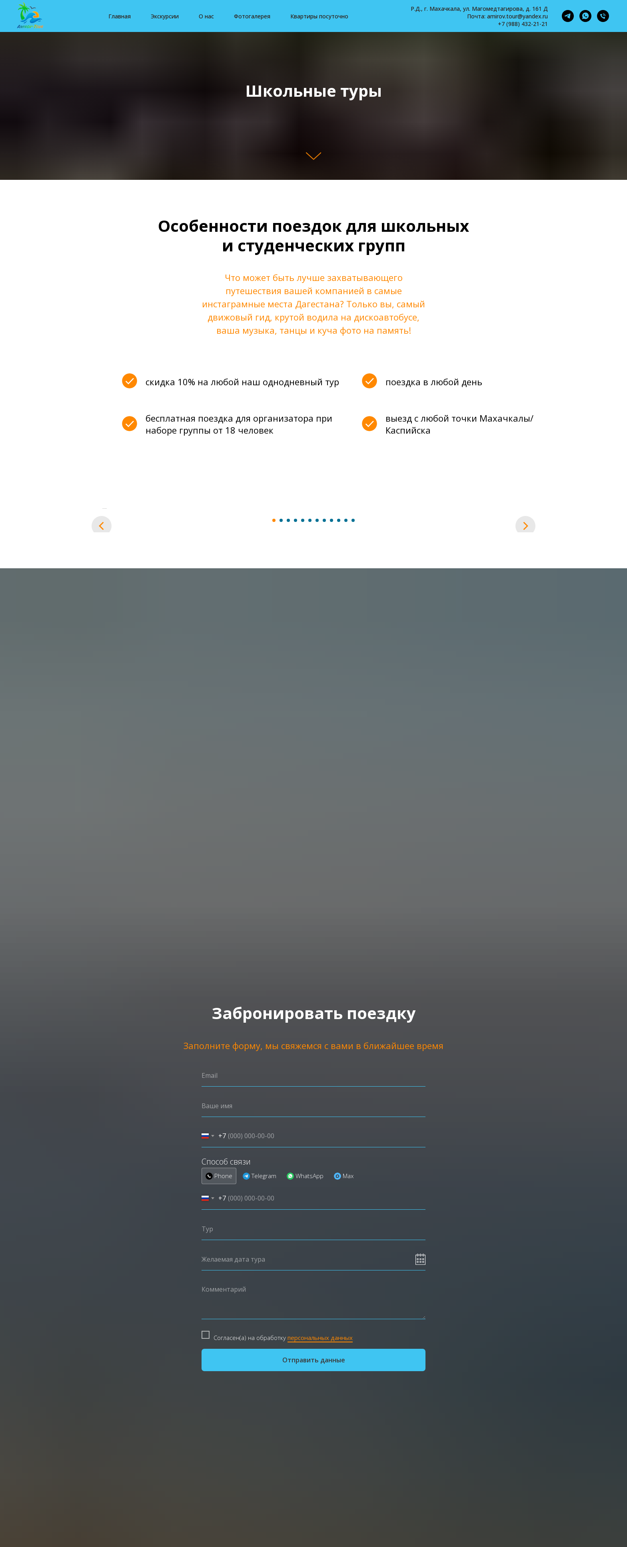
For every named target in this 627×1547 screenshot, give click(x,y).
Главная (119, 16)
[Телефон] (603, 16)
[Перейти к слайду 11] (345, 740)
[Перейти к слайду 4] (295, 740)
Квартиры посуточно (319, 16)
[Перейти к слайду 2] (281, 740)
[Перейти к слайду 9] (331, 740)
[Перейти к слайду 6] (310, 740)
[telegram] (568, 16)
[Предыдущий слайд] (102, 618)
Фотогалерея (252, 16)
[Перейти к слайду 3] (288, 740)
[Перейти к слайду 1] (274, 740)
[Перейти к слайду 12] (353, 740)
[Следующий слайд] (525, 618)
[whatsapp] (585, 16)
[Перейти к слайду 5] (302, 740)
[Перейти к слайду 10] (338, 740)
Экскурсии (165, 16)
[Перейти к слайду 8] (324, 740)
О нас (206, 16)
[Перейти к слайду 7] (317, 740)
